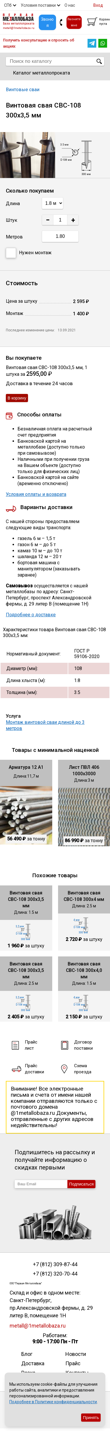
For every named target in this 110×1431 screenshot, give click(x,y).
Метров (14, 237)
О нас (69, 5)
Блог (26, 1354)
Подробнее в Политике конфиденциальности (53, 1401)
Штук (11, 220)
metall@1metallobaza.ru (18, 28)
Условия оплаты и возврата (36, 494)
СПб (8, 5)
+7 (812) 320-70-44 (55, 1274)
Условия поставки (38, 5)
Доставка (32, 1363)
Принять (91, 1417)
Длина (13, 203)
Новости (75, 1354)
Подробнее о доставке (31, 614)
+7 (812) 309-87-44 (55, 1264)
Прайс (73, 1363)
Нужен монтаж (29, 253)
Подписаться (81, 1184)
